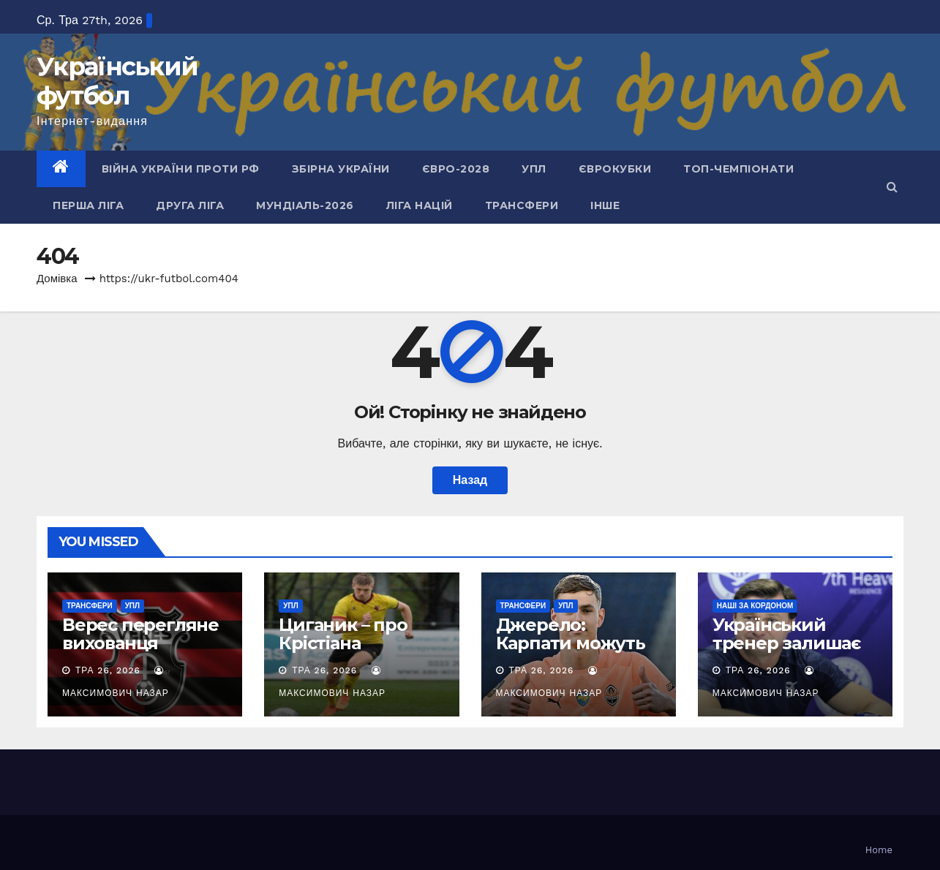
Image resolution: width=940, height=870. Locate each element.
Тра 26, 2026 (107, 670)
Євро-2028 (456, 168)
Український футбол (117, 81)
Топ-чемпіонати (738, 168)
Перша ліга (88, 205)
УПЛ (534, 168)
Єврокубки (615, 168)
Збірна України (341, 168)
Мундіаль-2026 (305, 205)
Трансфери (522, 205)
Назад (470, 480)
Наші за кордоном (755, 606)
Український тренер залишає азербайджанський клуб (794, 652)
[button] (892, 187)
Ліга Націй (419, 205)
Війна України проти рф (181, 168)
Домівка (57, 278)
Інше (605, 205)
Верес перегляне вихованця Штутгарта (140, 643)
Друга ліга (190, 205)
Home (878, 849)
